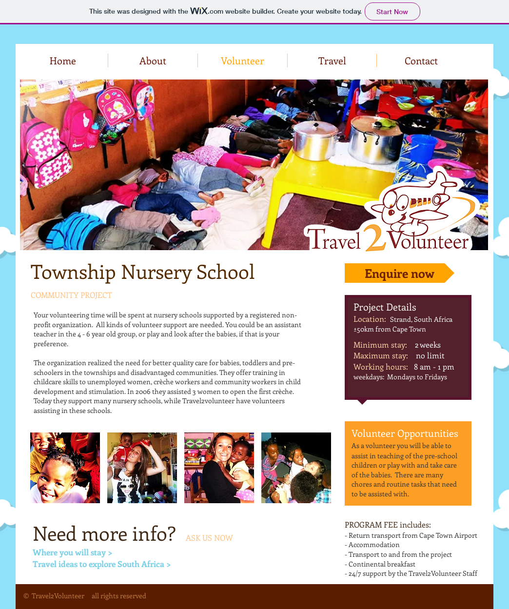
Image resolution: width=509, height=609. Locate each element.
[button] (65, 467)
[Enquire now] (399, 273)
